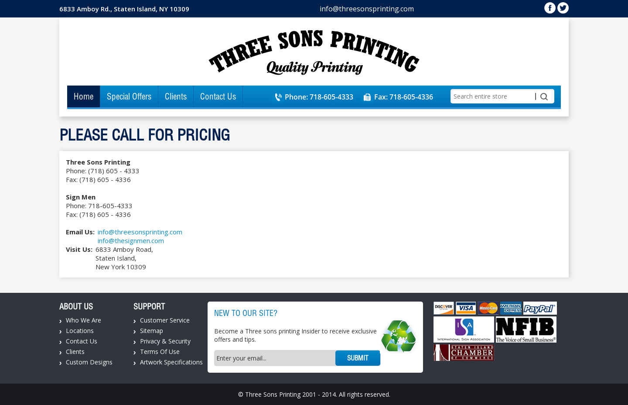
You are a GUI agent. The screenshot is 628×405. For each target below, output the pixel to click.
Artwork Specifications (171, 362)
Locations (80, 330)
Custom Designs (89, 362)
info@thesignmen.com (131, 240)
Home (83, 96)
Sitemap (151, 330)
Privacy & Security (165, 341)
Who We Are (83, 320)
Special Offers (129, 96)
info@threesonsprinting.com (367, 9)
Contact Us (218, 96)
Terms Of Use (160, 351)
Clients (176, 96)
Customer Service (165, 320)
